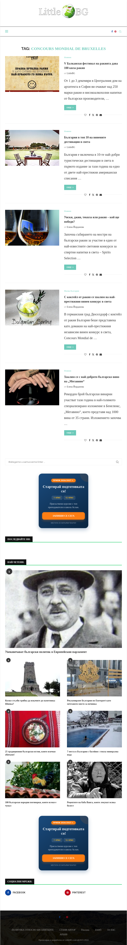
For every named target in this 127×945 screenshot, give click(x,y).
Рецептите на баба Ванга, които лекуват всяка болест (91, 804)
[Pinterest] (115, 31)
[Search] (120, 31)
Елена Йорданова (75, 227)
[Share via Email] (101, 115)
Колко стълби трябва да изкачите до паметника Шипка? (30, 702)
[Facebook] (112, 31)
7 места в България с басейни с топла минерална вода (92, 753)
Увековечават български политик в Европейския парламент (46, 652)
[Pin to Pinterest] (97, 115)
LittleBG (71, 73)
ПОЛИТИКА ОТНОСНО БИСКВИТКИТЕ (33, 930)
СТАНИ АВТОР (68, 930)
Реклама (85, 930)
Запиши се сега (63, 515)
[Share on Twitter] (93, 114)
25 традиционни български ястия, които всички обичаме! (30, 753)
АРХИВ (63, 934)
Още (70, 107)
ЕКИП (98, 930)
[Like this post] (85, 115)
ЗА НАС (111, 930)
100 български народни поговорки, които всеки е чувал (30, 804)
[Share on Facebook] (89, 115)
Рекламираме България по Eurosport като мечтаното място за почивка (89, 702)
